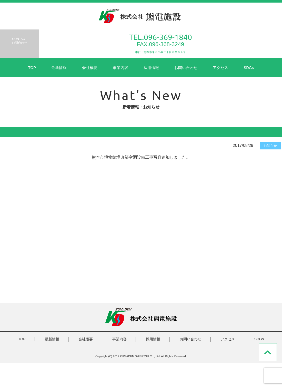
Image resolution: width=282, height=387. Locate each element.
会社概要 (89, 67)
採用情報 (151, 67)
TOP (32, 67)
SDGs (249, 67)
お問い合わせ (185, 67)
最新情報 (59, 67)
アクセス (220, 67)
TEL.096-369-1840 (160, 37)
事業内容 (120, 67)
